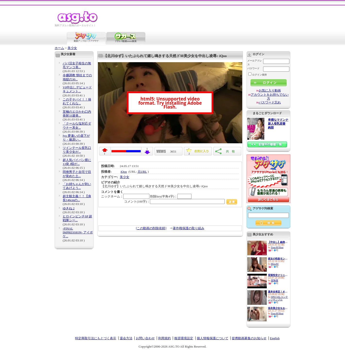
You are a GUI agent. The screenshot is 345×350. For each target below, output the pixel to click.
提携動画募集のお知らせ (249, 338)
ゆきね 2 (69, 208)
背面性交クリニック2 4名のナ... (277, 275)
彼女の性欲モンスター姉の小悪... (277, 258)
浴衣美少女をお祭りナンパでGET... (277, 308)
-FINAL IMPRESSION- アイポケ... (78, 232)
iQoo (124, 171)
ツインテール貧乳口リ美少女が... (77, 150)
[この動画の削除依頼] (151, 228)
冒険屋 (274, 280)
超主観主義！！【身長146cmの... (77, 198)
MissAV (275, 264)
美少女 (72, 48)
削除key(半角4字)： (170, 196)
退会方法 (126, 338)
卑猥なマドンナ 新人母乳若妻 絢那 (278, 123)
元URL (142, 171)
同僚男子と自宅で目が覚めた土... (77, 174)
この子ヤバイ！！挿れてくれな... (77, 101)
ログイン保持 (257, 74)
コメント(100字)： (180, 201)
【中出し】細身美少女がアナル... (277, 242)
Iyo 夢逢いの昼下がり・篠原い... (76, 137)
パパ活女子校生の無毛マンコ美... (77, 65)
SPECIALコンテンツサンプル (278, 298)
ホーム (59, 48)
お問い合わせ (145, 338)
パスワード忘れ (270, 102)
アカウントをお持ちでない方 (270, 96)
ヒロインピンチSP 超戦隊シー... (77, 218)
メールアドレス (254, 62)
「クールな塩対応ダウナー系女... (77, 125)
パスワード (253, 68)
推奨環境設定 (183, 338)
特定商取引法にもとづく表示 (95, 338)
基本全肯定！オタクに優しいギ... (277, 291)
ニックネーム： (125, 196)
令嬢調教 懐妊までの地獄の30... (77, 77)
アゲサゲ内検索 (263, 208)
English (275, 338)
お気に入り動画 (270, 90)
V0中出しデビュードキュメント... (77, 89)
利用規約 (164, 338)
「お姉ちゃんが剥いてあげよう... (77, 186)
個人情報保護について (212, 338)
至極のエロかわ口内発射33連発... (77, 113)
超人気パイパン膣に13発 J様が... (77, 162)
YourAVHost (277, 247)
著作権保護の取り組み (188, 228)
